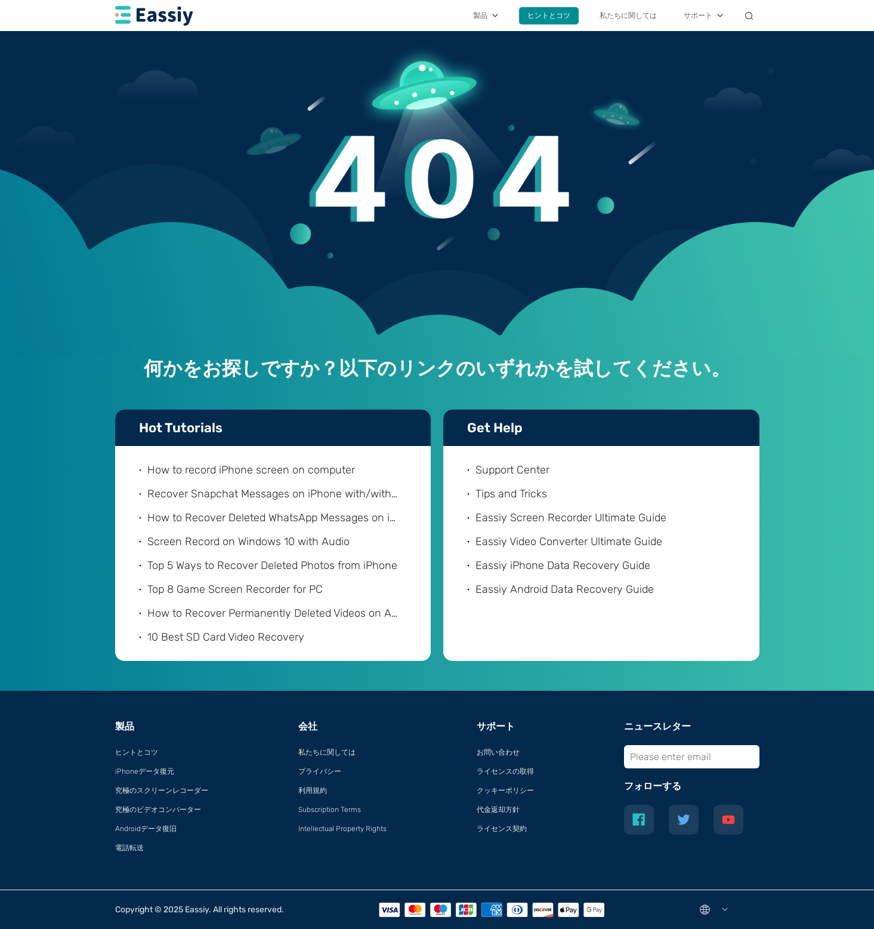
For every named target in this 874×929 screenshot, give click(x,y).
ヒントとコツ (548, 15)
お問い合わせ (498, 752)
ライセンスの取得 (505, 771)
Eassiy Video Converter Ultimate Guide (568, 541)
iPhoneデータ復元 (144, 771)
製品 (480, 15)
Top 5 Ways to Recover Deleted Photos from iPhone (272, 565)
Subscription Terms (329, 809)
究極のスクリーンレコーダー (161, 790)
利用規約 (312, 790)
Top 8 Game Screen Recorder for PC (235, 589)
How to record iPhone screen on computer (251, 469)
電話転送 (129, 848)
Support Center (512, 469)
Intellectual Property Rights (342, 829)
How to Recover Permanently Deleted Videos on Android (274, 613)
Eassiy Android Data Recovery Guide (564, 589)
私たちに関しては (628, 15)
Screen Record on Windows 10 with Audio (248, 541)
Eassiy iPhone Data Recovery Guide (562, 565)
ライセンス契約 (502, 829)
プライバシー (319, 771)
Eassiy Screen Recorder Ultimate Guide (570, 517)
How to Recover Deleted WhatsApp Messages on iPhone (274, 517)
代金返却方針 (498, 809)
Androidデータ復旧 (146, 829)
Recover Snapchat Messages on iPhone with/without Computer (274, 493)
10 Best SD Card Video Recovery (225, 637)
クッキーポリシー (505, 790)
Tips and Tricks (511, 493)
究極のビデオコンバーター (158, 809)
